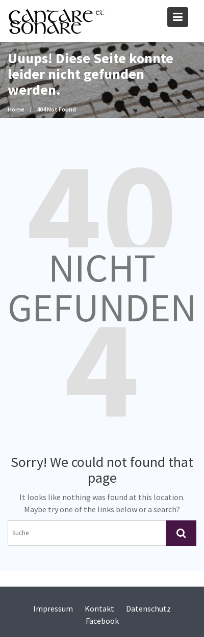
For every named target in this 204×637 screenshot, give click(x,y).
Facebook (102, 621)
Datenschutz (148, 608)
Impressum (53, 608)
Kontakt (99, 608)
